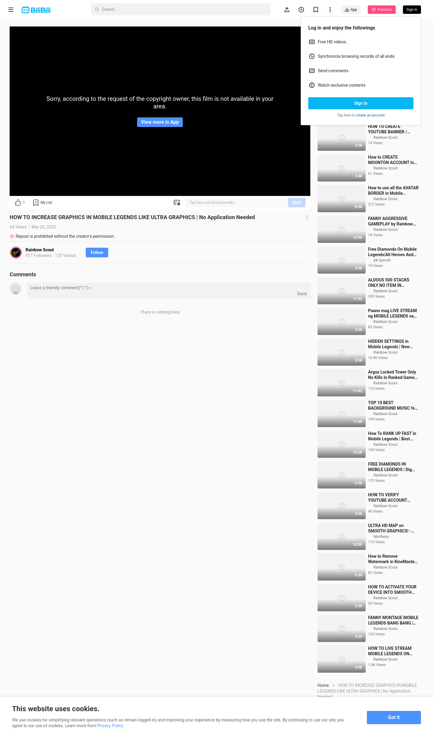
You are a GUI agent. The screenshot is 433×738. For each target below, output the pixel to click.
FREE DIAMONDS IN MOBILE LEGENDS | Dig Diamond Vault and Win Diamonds (390, 500)
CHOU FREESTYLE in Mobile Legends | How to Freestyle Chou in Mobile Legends (391, 132)
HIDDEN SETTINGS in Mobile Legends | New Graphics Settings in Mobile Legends (389, 378)
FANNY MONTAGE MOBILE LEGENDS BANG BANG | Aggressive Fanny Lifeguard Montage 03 (393, 654)
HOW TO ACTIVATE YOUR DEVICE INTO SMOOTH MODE (392, 623)
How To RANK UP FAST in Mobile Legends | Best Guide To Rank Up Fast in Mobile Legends (392, 470)
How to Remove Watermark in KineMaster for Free (392, 593)
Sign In (360, 103)
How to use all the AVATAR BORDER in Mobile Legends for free (393, 224)
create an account (370, 115)
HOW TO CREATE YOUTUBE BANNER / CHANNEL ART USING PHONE (389, 163)
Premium (381, 9)
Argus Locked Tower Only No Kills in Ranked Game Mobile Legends (392, 408)
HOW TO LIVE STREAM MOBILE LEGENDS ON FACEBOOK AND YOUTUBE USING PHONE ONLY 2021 (393, 685)
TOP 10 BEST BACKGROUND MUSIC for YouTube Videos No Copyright (392, 439)
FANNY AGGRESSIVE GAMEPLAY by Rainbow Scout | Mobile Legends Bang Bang (390, 255)
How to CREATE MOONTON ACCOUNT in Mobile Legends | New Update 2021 (391, 193)
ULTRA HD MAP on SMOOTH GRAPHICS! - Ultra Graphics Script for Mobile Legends (391, 562)
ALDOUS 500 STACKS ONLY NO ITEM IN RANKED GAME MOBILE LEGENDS (390, 316)
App (351, 9)
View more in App (160, 122)
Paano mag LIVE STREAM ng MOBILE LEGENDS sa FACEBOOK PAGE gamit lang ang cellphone (392, 347)
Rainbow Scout (40, 249)
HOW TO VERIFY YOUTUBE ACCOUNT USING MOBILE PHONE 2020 (390, 531)
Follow (97, 252)
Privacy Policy (110, 725)
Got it (394, 717)
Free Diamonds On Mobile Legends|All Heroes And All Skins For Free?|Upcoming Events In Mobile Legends (392, 286)
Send (297, 202)
